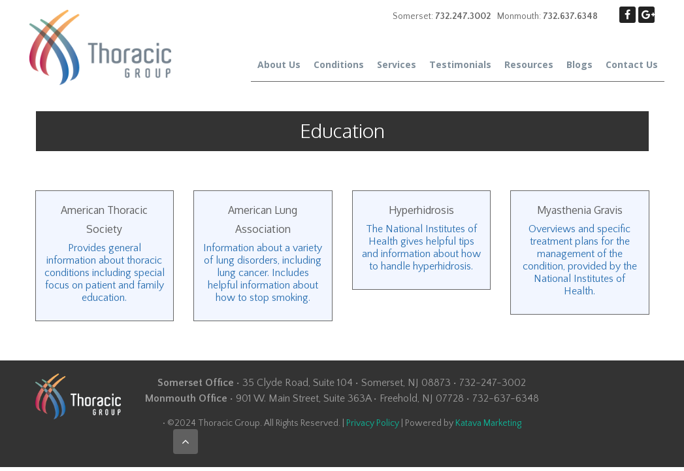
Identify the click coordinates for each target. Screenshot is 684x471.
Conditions (339, 64)
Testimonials (460, 64)
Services (396, 64)
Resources (528, 64)
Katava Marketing (488, 423)
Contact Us (632, 64)
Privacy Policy (372, 423)
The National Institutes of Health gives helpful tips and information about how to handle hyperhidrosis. (421, 247)
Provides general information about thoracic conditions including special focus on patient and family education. (104, 273)
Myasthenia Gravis (580, 210)
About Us (279, 64)
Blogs (579, 64)
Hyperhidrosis (421, 210)
